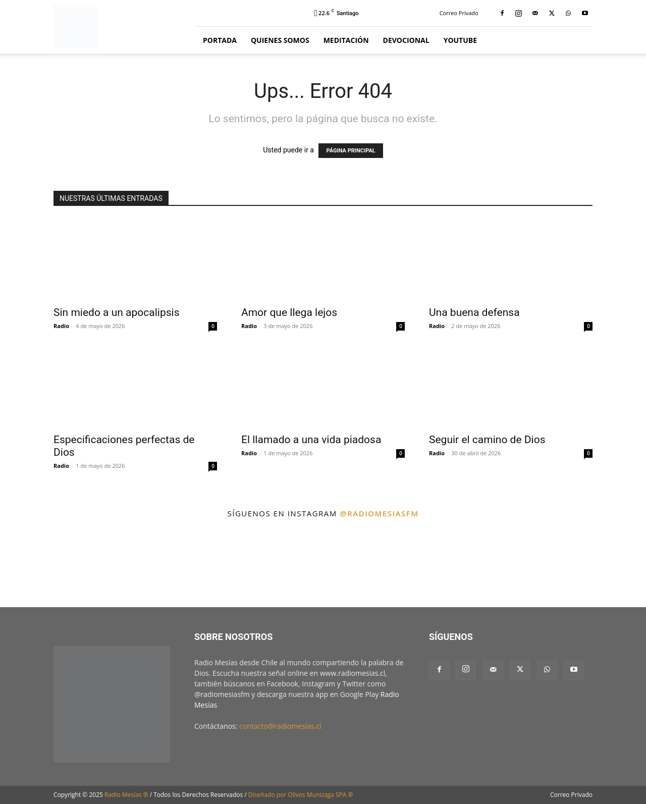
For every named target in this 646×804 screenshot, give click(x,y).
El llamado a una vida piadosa (311, 440)
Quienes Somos (280, 40)
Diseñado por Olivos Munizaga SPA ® (300, 794)
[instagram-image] (39, 565)
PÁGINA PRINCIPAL (350, 150)
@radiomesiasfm (379, 513)
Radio (61, 326)
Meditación (346, 40)
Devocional (406, 40)
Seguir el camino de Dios (487, 440)
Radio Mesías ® (126, 794)
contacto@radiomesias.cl (280, 726)
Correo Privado (459, 13)
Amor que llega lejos (289, 312)
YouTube (460, 40)
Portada (220, 40)
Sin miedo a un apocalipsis (116, 312)
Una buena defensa (474, 312)
